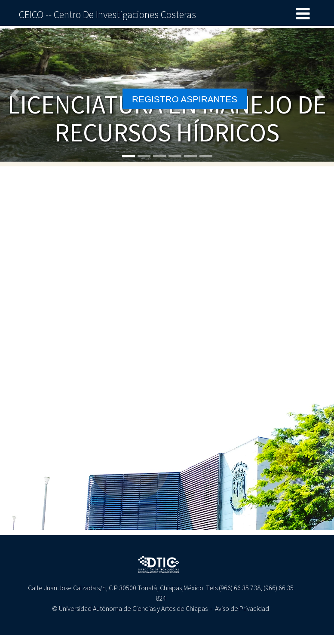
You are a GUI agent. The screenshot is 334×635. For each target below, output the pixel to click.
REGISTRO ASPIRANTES (184, 99)
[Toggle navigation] (303, 14)
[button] (17, 95)
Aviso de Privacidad (242, 608)
